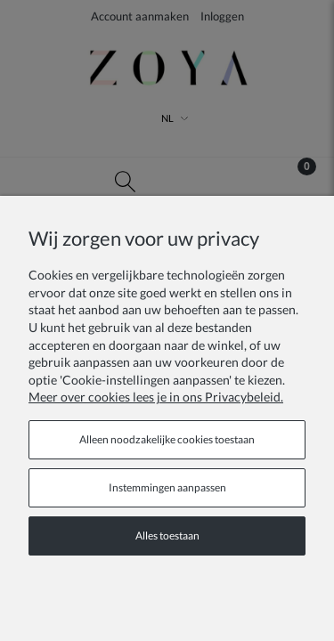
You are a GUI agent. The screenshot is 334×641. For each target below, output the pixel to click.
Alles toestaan (167, 535)
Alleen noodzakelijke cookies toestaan (167, 439)
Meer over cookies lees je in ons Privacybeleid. (156, 396)
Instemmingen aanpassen (167, 487)
